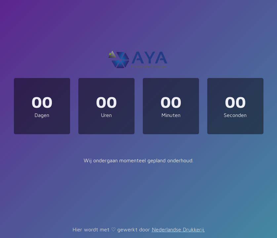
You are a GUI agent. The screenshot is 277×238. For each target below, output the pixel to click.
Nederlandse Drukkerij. (178, 229)
